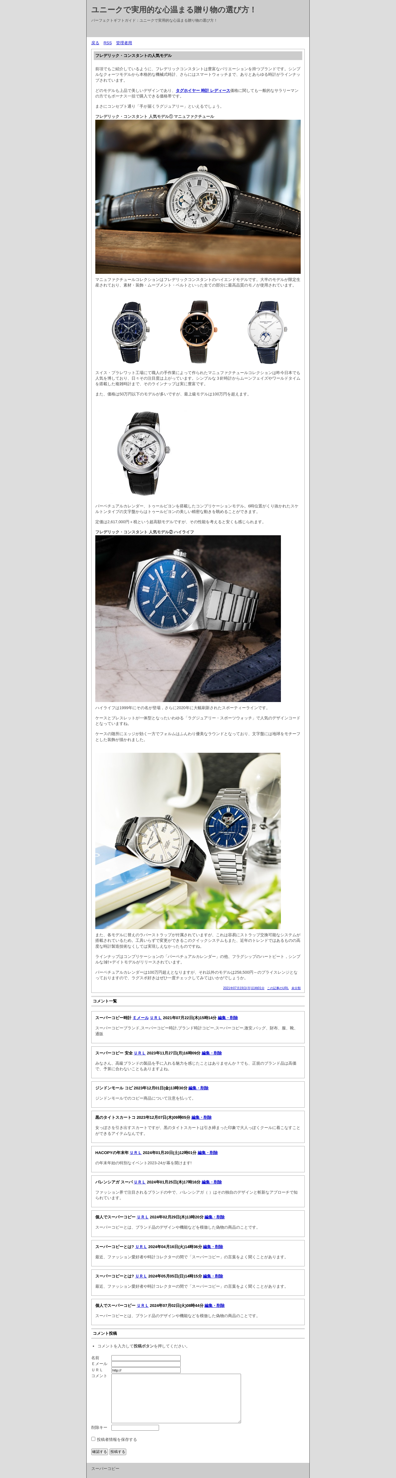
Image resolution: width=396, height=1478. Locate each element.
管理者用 (124, 43)
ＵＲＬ (156, 1017)
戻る (95, 43)
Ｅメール (141, 1017)
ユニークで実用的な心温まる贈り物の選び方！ (174, 9)
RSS (108, 43)
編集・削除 (228, 1017)
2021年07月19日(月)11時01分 (243, 988)
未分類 (296, 988)
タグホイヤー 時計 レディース (203, 90)
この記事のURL (278, 988)
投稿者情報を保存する (117, 1439)
